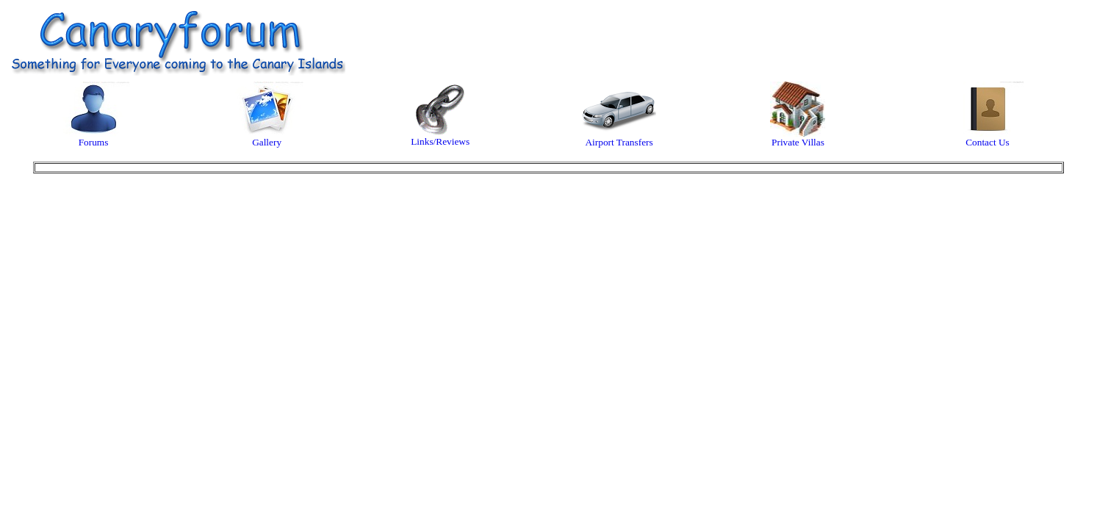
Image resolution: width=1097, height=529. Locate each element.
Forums (93, 138)
